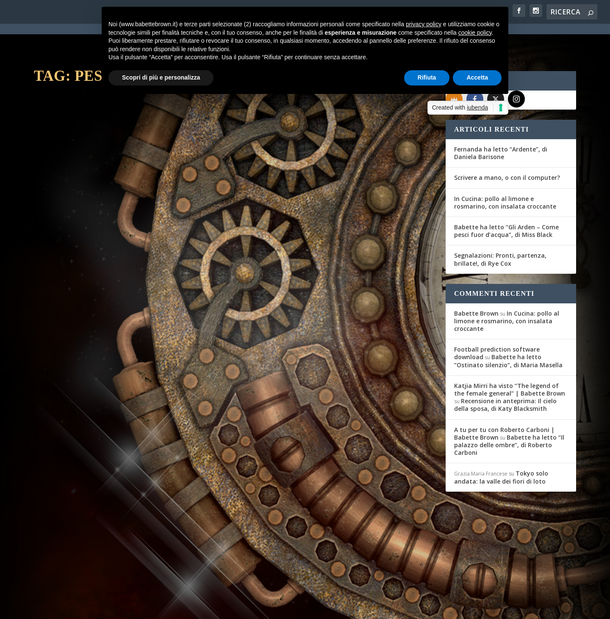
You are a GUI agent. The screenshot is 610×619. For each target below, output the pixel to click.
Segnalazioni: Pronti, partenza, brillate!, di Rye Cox (500, 229)
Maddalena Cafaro (70, 504)
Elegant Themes (97, 607)
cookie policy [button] (475, 32)
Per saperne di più (78, 266)
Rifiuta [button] (427, 77)
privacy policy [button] (423, 24)
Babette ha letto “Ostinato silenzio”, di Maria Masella (508, 330)
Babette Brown (476, 283)
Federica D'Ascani (69, 219)
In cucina (142, 219)
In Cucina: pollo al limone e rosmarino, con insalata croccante (505, 172)
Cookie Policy (268, 607)
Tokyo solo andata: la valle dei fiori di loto (501, 446)
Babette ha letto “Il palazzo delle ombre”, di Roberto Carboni (509, 414)
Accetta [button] (477, 77)
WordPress (182, 607)
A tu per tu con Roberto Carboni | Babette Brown (504, 403)
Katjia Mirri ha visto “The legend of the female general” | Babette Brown (509, 359)
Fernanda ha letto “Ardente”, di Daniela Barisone (500, 122)
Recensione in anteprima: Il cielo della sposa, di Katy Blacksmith (505, 374)
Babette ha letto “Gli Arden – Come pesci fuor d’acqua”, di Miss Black (506, 200)
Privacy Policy (224, 607)
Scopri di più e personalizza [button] (161, 77)
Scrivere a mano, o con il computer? (507, 147)
